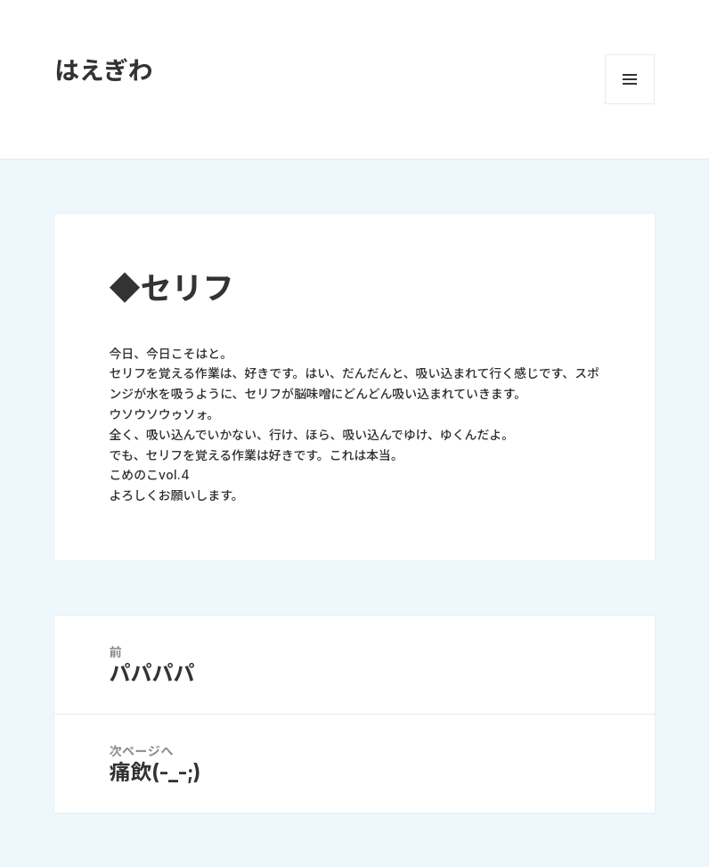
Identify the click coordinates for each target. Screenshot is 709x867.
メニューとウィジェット (630, 79)
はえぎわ (103, 70)
